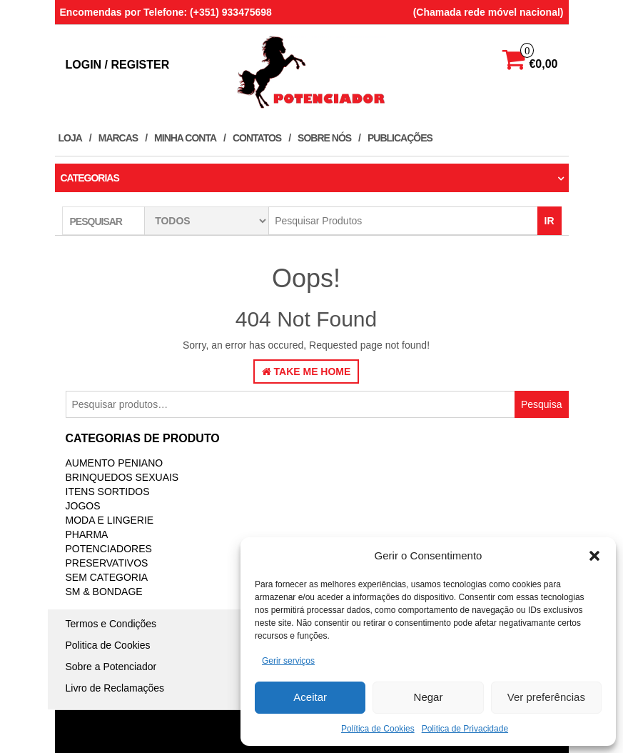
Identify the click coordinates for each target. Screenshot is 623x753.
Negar (428, 697)
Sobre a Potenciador (111, 666)
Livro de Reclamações (115, 688)
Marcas (118, 138)
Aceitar (310, 697)
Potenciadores (109, 548)
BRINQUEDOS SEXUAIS (122, 477)
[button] (594, 556)
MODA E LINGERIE (110, 520)
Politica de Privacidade (465, 729)
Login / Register (118, 65)
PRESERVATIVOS (107, 563)
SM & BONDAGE (104, 591)
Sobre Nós (324, 138)
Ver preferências (546, 697)
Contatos (257, 138)
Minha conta (185, 138)
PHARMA (87, 534)
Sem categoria (107, 577)
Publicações (400, 138)
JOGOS (83, 506)
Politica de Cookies (108, 645)
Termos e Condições (111, 623)
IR (549, 220)
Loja (70, 138)
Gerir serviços (288, 661)
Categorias (90, 178)
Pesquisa (541, 404)
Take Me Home (306, 371)
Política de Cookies (378, 729)
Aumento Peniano (114, 463)
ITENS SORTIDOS (108, 491)
